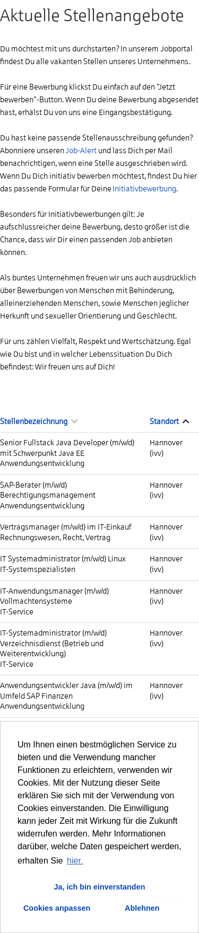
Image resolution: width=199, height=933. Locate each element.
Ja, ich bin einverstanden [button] (99, 887)
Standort (169, 421)
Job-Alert (81, 150)
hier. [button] (75, 860)
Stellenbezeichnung (38, 421)
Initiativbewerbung (144, 188)
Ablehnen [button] (142, 908)
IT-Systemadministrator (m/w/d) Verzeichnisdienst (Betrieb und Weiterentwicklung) (53, 643)
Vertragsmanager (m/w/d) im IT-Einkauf (65, 527)
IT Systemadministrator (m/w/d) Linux (63, 558)
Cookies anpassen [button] (56, 908)
